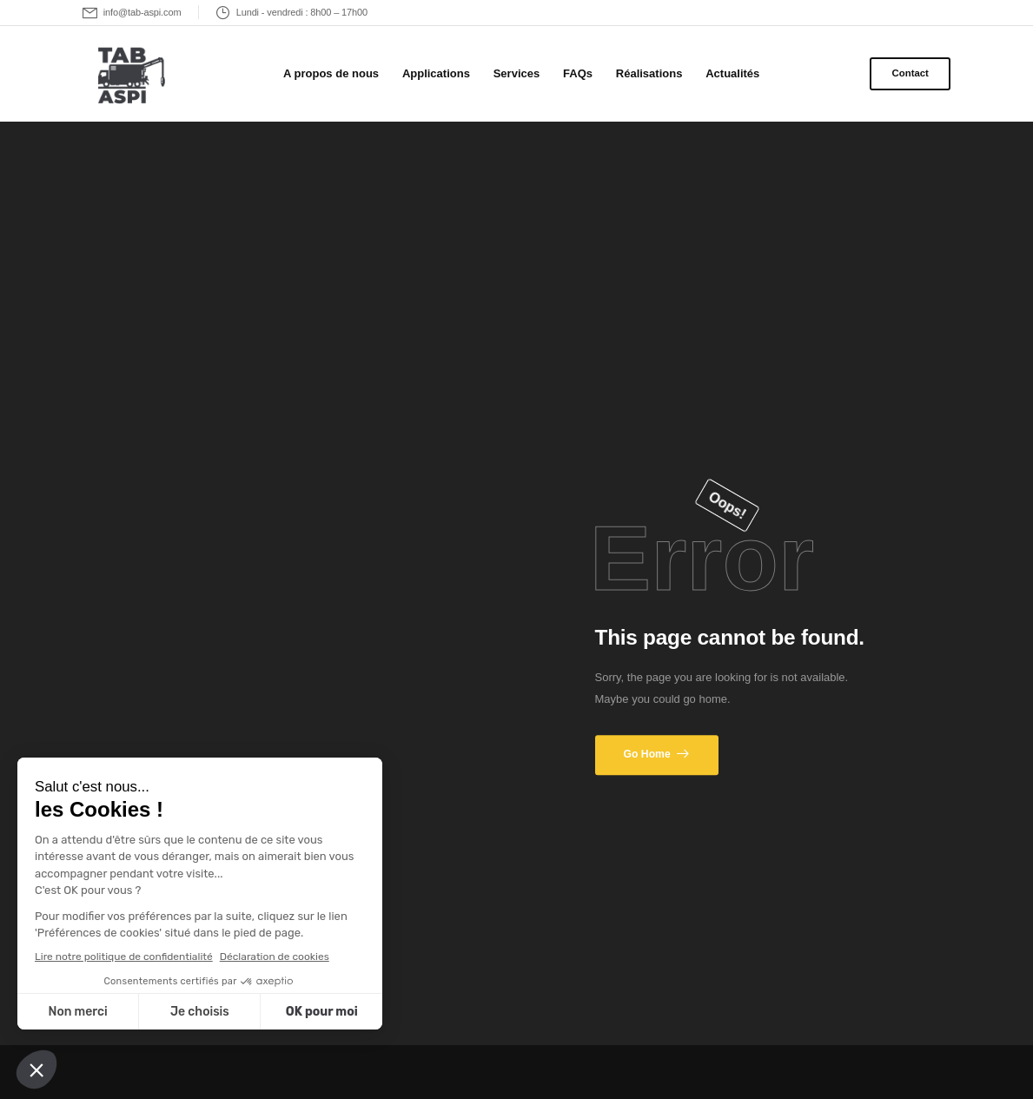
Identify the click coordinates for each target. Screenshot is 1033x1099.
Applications (436, 73)
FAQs (578, 73)
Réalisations (649, 73)
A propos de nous (331, 73)
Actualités (732, 73)
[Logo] (128, 76)
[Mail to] (132, 12)
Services (516, 73)
